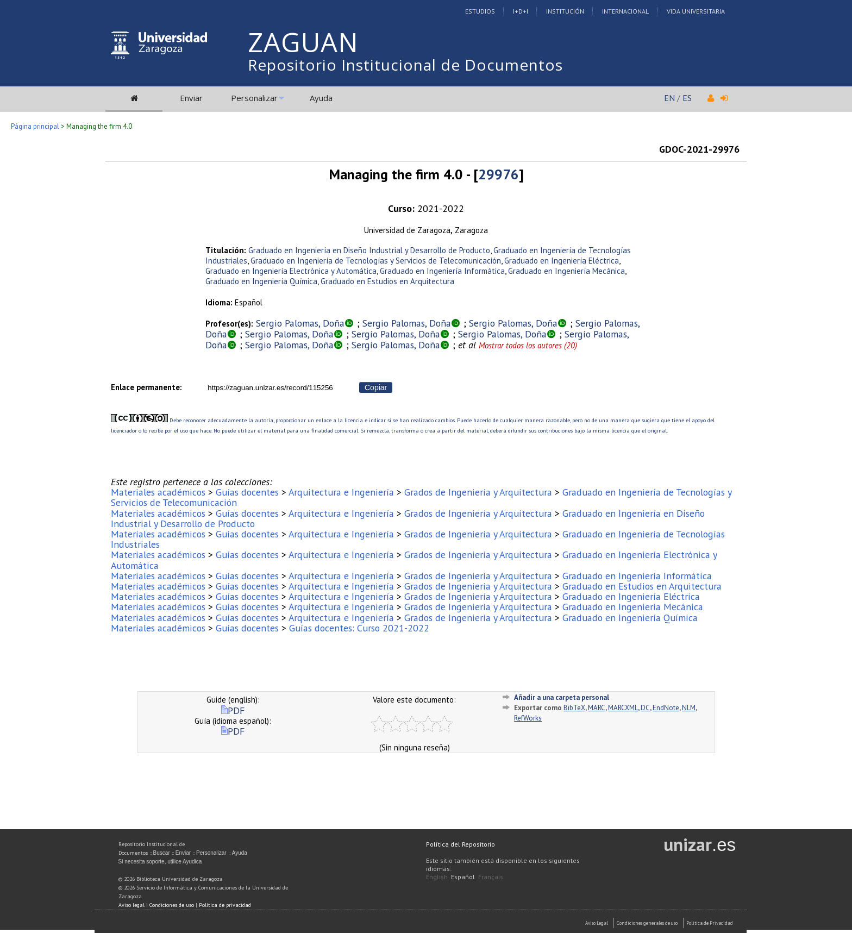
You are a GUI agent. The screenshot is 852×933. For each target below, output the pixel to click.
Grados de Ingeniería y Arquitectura (478, 492)
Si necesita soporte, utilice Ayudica (160, 862)
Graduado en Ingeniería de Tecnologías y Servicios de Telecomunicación (375, 260)
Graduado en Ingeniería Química (261, 281)
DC (645, 707)
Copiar (376, 387)
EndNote (666, 707)
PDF (233, 710)
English (437, 877)
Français (490, 877)
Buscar (161, 853)
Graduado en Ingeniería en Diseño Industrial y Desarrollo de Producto (369, 250)
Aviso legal (131, 905)
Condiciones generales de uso (647, 923)
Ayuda (321, 97)
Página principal (35, 126)
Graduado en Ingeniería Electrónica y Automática (291, 271)
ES (687, 97)
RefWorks (528, 718)
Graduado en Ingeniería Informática (442, 271)
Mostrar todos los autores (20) (528, 345)
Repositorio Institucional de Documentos (405, 64)
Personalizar (254, 97)
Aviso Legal (596, 923)
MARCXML (623, 707)
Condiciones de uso (171, 905)
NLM (689, 707)
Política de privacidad (225, 905)
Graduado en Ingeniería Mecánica (566, 271)
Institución (565, 11)
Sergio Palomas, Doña (300, 323)
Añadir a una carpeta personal (561, 697)
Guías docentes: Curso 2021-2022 (359, 628)
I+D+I (520, 11)
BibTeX (574, 707)
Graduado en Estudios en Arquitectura (387, 281)
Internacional (625, 11)
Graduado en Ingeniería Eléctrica (561, 260)
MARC (596, 707)
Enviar (191, 97)
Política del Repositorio (460, 844)
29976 (498, 174)
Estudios (480, 11)
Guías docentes (247, 492)
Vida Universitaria (696, 11)
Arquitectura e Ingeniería (341, 492)
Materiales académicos (158, 492)
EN (669, 97)
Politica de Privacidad (709, 923)
